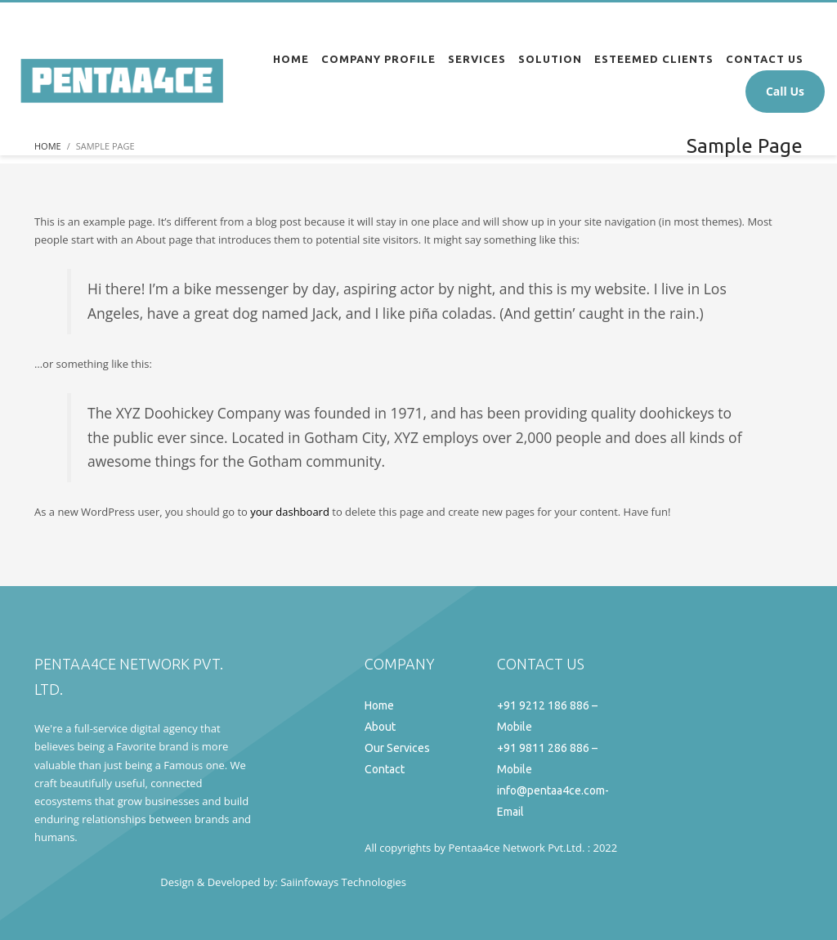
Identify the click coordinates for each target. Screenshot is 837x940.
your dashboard (289, 511)
